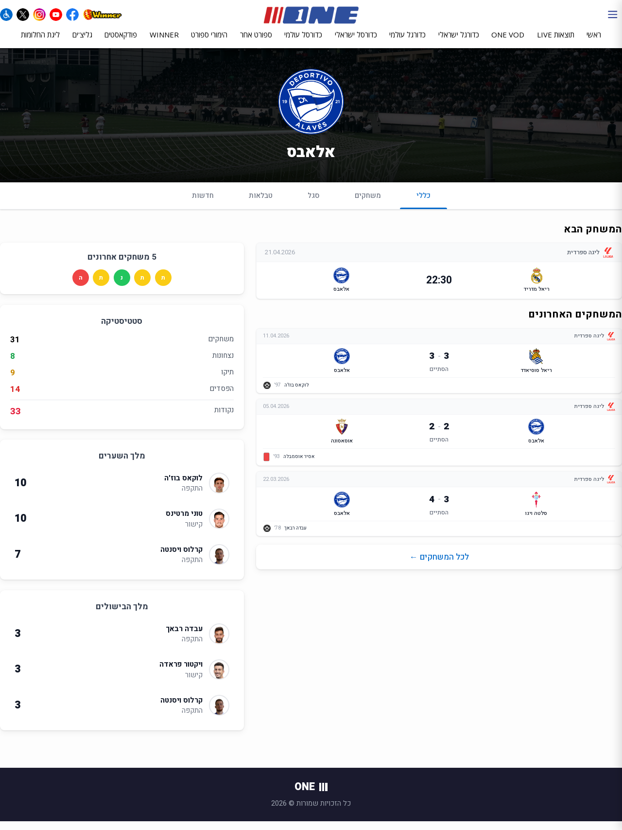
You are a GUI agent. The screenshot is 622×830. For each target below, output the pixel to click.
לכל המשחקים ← (439, 567)
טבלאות (261, 203)
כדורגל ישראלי (458, 42)
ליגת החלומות (40, 42)
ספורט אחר (256, 42)
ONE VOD (507, 42)
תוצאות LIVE (555, 42)
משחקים (368, 203)
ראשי (594, 42)
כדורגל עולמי (407, 42)
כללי (423, 207)
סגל (314, 203)
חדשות (203, 203)
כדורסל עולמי (303, 42)
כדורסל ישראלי (356, 42)
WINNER (164, 42)
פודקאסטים (120, 42)
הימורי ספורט (209, 42)
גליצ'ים (82, 42)
